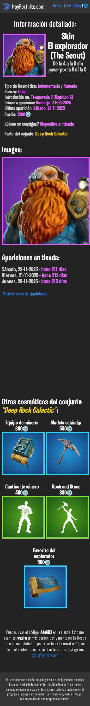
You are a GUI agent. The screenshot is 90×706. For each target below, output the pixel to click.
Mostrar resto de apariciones (25, 294)
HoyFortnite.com (28, 6)
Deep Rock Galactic (51, 134)
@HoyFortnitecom (45, 655)
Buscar (58, 5)
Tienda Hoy (73, 5)
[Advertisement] (45, 346)
